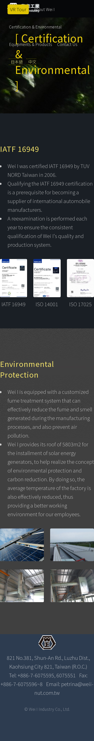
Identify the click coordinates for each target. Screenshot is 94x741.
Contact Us (67, 44)
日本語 (17, 61)
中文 (32, 61)
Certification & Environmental (35, 26)
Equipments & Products (30, 44)
